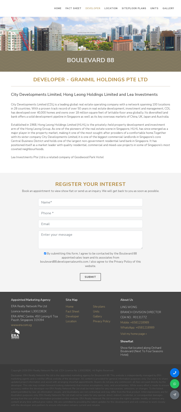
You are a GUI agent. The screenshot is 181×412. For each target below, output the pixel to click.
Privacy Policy (101, 321)
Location (71, 321)
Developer (72, 316)
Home (69, 307)
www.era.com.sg (21, 325)
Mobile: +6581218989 (134, 322)
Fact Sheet (72, 311)
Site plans (99, 307)
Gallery (97, 316)
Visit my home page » (133, 334)
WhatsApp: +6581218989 (137, 328)
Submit (90, 277)
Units (96, 311)
